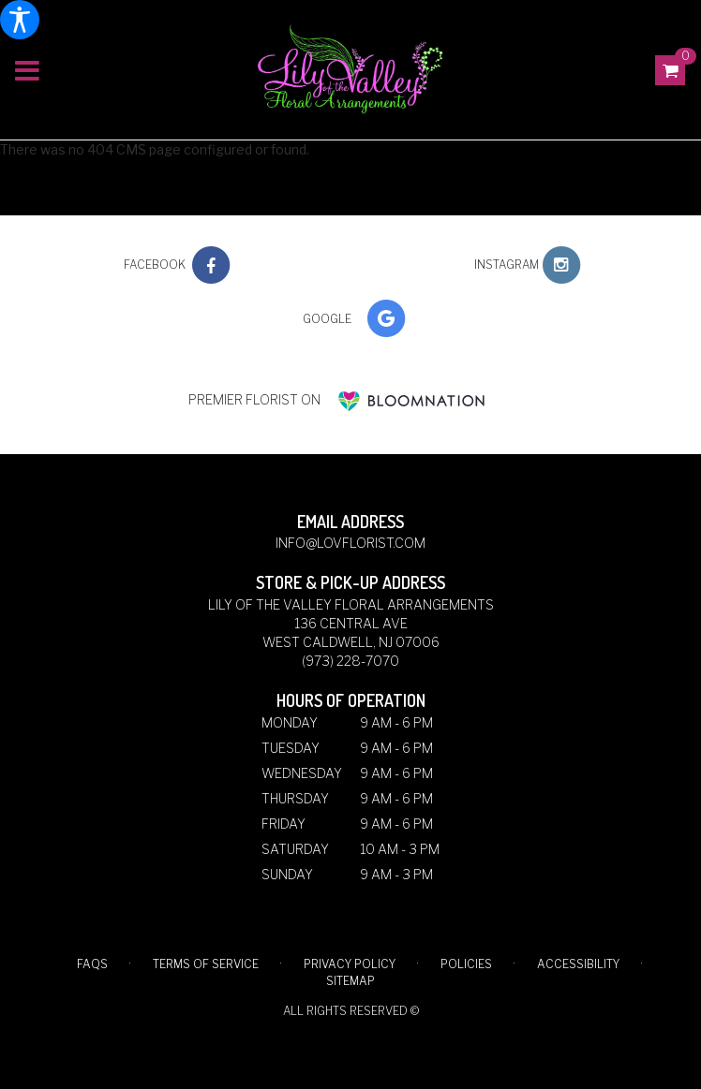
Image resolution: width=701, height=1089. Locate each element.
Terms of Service (206, 964)
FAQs (92, 964)
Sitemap (350, 981)
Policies (466, 964)
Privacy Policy (349, 964)
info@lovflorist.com (350, 543)
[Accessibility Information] (19, 19)
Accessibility (578, 964)
